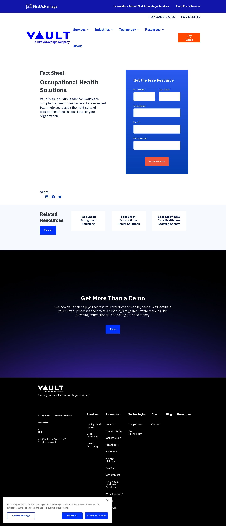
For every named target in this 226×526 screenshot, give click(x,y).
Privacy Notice (44, 415)
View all (48, 230)
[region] (57, 510)
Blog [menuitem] (169, 414)
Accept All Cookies (96, 515)
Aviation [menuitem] (110, 424)
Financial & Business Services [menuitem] (112, 484)
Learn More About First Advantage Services (141, 6)
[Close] (107, 500)
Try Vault (189, 38)
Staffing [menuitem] (110, 468)
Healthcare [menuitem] (112, 444)
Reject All (72, 515)
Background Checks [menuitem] (94, 425)
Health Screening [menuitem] (92, 444)
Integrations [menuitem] (135, 424)
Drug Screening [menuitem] (92, 435)
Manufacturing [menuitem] (114, 493)
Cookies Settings (21, 515)
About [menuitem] (155, 414)
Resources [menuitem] (184, 414)
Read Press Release (188, 6)
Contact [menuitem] (156, 424)
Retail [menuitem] (109, 500)
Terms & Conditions (63, 415)
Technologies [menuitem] (137, 414)
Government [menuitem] (113, 474)
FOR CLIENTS (190, 17)
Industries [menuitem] (112, 414)
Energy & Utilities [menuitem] (111, 459)
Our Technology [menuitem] (135, 432)
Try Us (113, 329)
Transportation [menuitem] (114, 431)
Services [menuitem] (92, 414)
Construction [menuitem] (113, 437)
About (77, 46)
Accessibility (43, 422)
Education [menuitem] (112, 451)
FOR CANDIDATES (162, 17)
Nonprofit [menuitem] (111, 507)
